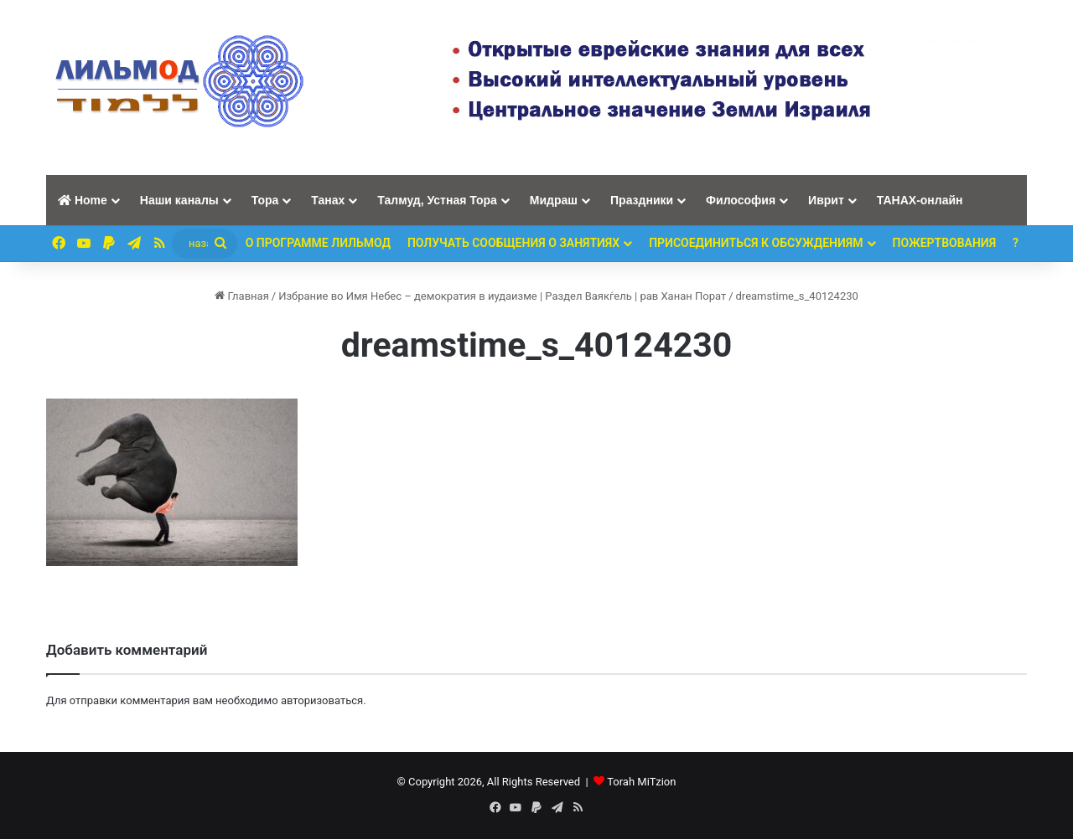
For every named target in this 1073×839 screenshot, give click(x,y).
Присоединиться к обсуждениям (756, 243)
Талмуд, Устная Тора (437, 200)
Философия (740, 200)
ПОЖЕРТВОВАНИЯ (945, 243)
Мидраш (554, 200)
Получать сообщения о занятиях (513, 243)
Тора (265, 200)
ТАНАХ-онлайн (920, 200)
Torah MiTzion (641, 781)
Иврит (826, 200)
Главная (242, 296)
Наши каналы (179, 200)
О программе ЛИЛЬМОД (318, 243)
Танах (328, 200)
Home (82, 200)
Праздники (641, 200)
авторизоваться (322, 700)
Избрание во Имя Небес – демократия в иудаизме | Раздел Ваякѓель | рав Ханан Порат (502, 296)
